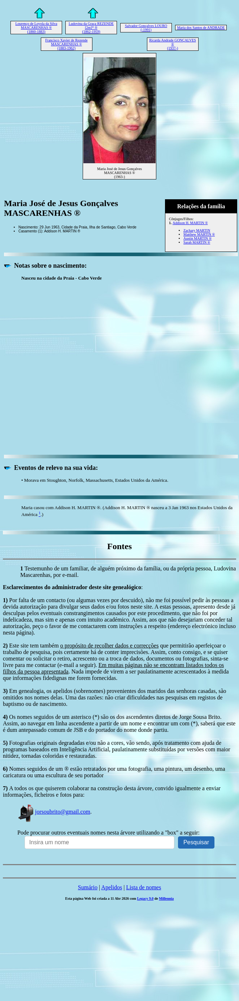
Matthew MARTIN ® (199, 234)
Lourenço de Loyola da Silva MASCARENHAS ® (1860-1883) (36, 28)
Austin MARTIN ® (197, 238)
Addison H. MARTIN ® (190, 223)
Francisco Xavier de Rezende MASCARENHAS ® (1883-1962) (66, 44)
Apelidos (111, 887)
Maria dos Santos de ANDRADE (201, 28)
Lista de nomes (143, 887)
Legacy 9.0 (145, 898)
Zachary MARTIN (196, 230)
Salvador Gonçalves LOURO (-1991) (146, 28)
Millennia (166, 898)
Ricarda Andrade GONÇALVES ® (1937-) (172, 44)
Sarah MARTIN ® (196, 242)
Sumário (87, 887)
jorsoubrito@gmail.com (53, 812)
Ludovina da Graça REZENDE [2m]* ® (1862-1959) (91, 28)
